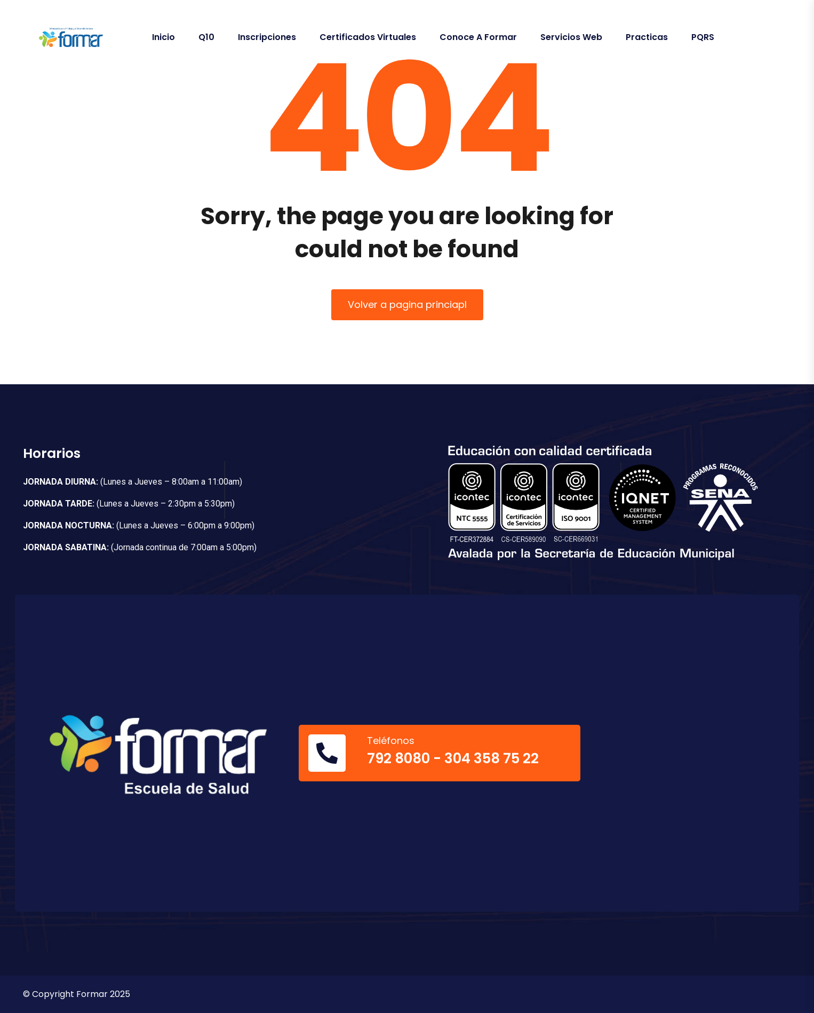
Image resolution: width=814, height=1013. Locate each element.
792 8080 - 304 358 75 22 (453, 758)
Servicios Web (571, 37)
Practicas (647, 37)
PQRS (702, 37)
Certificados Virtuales (368, 37)
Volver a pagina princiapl (407, 304)
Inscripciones (267, 37)
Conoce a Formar (478, 37)
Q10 (206, 37)
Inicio (163, 37)
